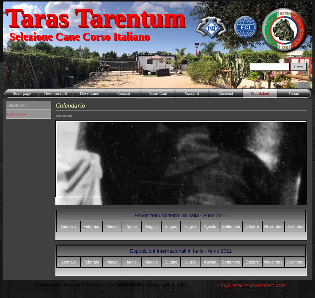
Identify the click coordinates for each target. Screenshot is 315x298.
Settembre (231, 226)
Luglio (190, 226)
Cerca (298, 67)
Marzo (112, 226)
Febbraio (91, 226)
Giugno (171, 226)
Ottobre (252, 226)
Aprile (131, 226)
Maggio (151, 226)
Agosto (210, 226)
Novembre (273, 226)
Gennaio (68, 226)
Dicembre (295, 226)
